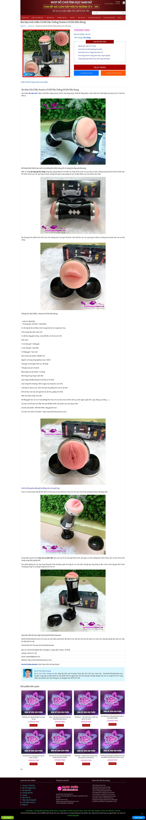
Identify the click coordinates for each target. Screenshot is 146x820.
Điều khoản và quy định (58, 811)
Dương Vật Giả (62, 17)
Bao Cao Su (81, 17)
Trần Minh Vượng (45, 673)
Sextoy (25, 795)
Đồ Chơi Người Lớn (29, 788)
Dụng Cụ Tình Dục (37, 17)
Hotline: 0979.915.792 (113, 73)
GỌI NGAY (7, 818)
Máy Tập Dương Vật (29, 800)
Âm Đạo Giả (50, 17)
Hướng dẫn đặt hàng (41, 811)
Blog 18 (25, 805)
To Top (142, 814)
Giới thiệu (29, 811)
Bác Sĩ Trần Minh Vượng (42, 671)
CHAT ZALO (138, 818)
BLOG (119, 17)
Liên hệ (117, 811)
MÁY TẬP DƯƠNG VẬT (94, 17)
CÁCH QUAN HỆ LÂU (109, 17)
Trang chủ (25, 17)
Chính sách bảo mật (75, 811)
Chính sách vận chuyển (91, 811)
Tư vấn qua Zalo (86, 73)
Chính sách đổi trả (107, 811)
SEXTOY (72, 17)
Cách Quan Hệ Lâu (29, 802)
